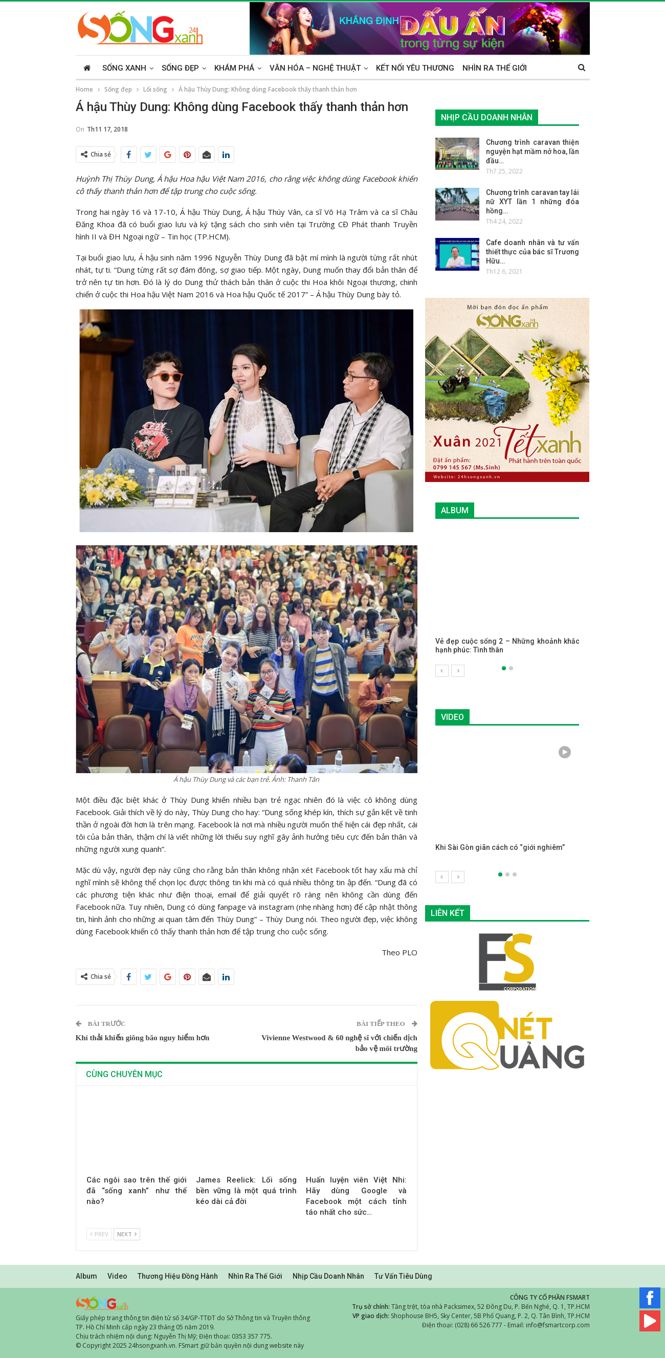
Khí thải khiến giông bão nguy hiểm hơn (143, 1038)
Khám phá (234, 68)
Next (127, 1234)
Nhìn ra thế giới (494, 68)
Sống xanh (124, 68)
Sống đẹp (180, 68)
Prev (99, 1234)
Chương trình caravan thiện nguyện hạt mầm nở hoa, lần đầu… (533, 151)
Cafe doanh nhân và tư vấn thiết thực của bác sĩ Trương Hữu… (533, 251)
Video (117, 1276)
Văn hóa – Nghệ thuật (315, 68)
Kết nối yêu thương (415, 68)
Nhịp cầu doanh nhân (328, 1276)
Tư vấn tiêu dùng (403, 1276)
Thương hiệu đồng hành (178, 1276)
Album (86, 1276)
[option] (507, 597)
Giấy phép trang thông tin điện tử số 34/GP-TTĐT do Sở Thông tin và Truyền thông (193, 1317)
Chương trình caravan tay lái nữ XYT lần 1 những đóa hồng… (533, 201)
